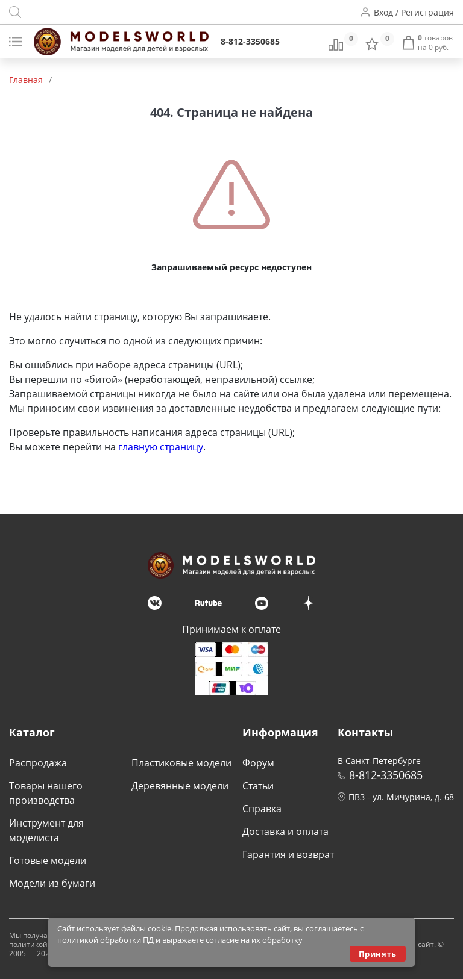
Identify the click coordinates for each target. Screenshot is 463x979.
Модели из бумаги (52, 883)
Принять (378, 953)
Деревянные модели (179, 785)
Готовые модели (47, 860)
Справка (262, 808)
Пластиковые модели (181, 762)
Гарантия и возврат (288, 854)
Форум (258, 762)
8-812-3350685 (250, 41)
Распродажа (38, 762)
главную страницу (160, 446)
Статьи (258, 785)
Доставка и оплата (285, 831)
